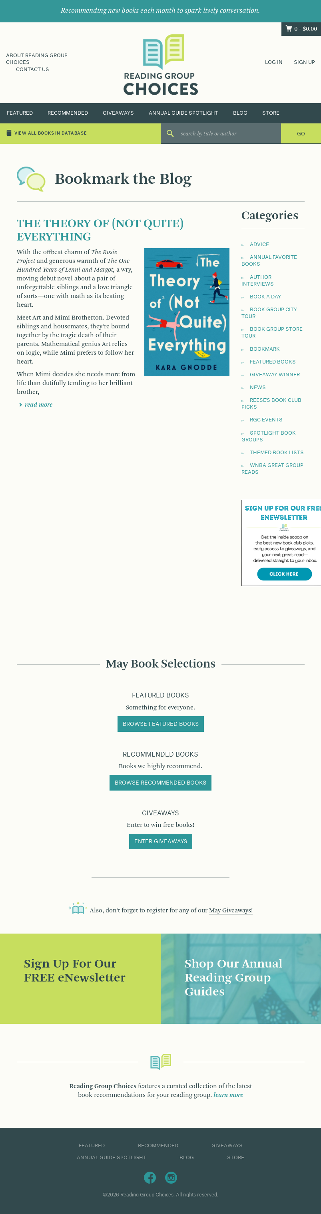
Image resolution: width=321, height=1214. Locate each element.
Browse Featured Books (161, 724)
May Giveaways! (231, 911)
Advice (259, 244)
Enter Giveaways (160, 841)
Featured (20, 113)
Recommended (68, 113)
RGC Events (266, 419)
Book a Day (265, 296)
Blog (240, 113)
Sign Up (304, 62)
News (258, 387)
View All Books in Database (46, 133)
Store (270, 113)
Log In (274, 62)
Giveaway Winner (275, 374)
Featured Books (273, 362)
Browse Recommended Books (160, 783)
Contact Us (32, 69)
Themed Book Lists (277, 452)
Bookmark (265, 349)
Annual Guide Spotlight (183, 113)
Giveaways (118, 113)
